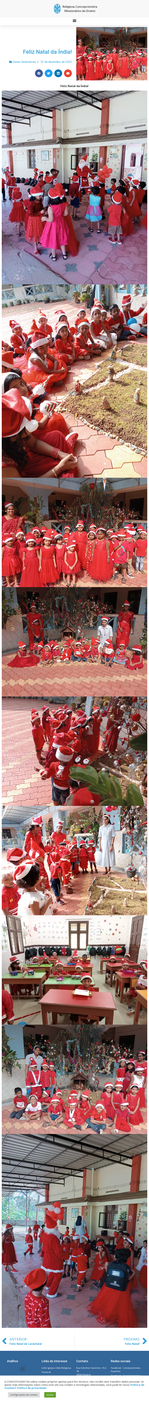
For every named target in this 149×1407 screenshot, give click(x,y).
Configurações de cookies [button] (24, 1394)
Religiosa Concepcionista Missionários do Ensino (80, 9)
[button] (74, 20)
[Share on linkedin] (58, 73)
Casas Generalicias (24, 62)
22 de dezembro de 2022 (56, 62)
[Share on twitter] (49, 73)
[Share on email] (68, 73)
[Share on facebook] (39, 73)
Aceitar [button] (50, 1394)
